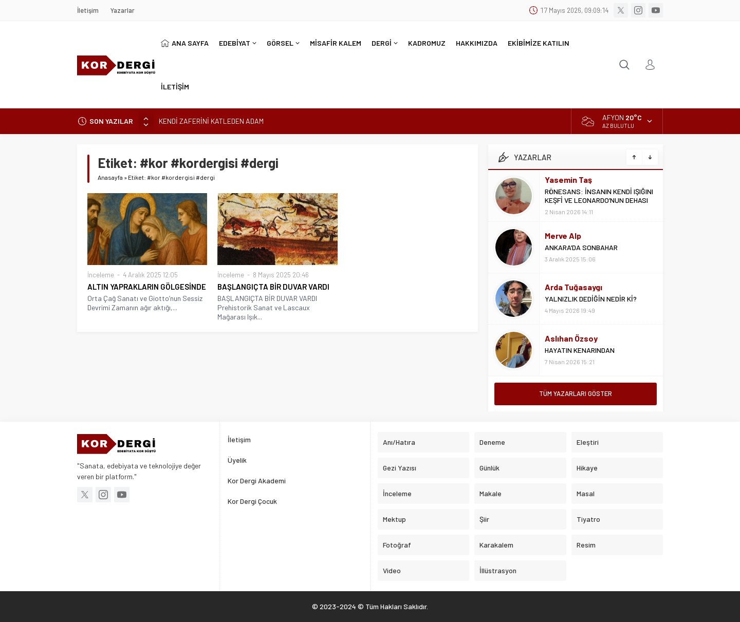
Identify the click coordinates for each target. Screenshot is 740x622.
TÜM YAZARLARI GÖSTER (575, 393)
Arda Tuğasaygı (573, 287)
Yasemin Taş (568, 179)
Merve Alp (563, 235)
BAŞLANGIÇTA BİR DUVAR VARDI (273, 286)
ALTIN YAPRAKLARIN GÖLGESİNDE (146, 286)
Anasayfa (110, 177)
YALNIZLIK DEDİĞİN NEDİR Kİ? (591, 298)
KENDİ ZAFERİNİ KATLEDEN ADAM (211, 121)
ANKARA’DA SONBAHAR (581, 247)
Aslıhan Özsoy (571, 338)
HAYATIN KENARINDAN (580, 350)
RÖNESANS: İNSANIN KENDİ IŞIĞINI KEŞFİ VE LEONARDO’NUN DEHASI (599, 195)
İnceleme (100, 275)
